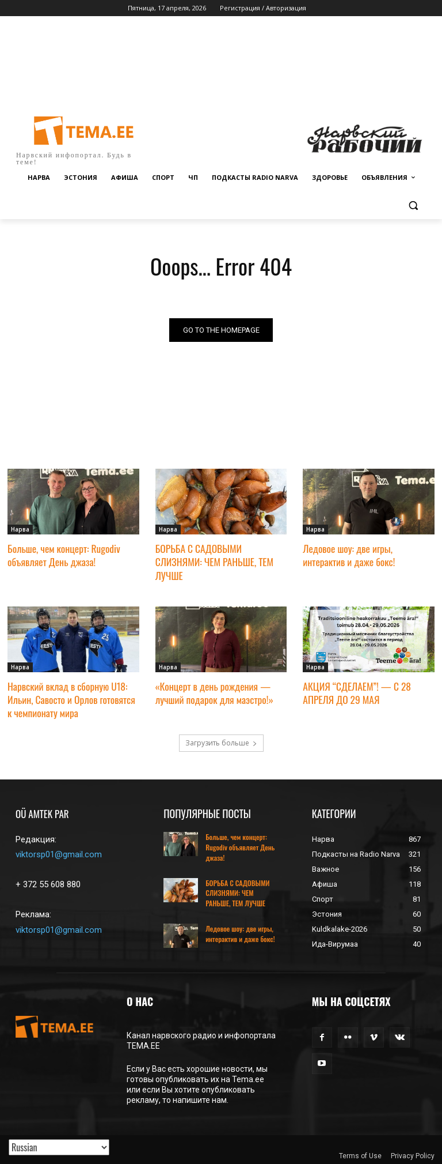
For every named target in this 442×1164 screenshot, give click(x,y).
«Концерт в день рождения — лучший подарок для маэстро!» (212, 690)
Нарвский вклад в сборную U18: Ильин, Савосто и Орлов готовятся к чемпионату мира (72, 697)
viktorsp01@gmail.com (59, 851)
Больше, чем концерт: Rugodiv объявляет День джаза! (62, 554)
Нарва (20, 530)
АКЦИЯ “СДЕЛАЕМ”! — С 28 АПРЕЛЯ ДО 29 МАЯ (355, 690)
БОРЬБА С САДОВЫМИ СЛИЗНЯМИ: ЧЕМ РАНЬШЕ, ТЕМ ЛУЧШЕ (212, 561)
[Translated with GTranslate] (59, 1147)
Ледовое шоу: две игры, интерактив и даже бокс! (368, 554)
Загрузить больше (221, 740)
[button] (412, 205)
